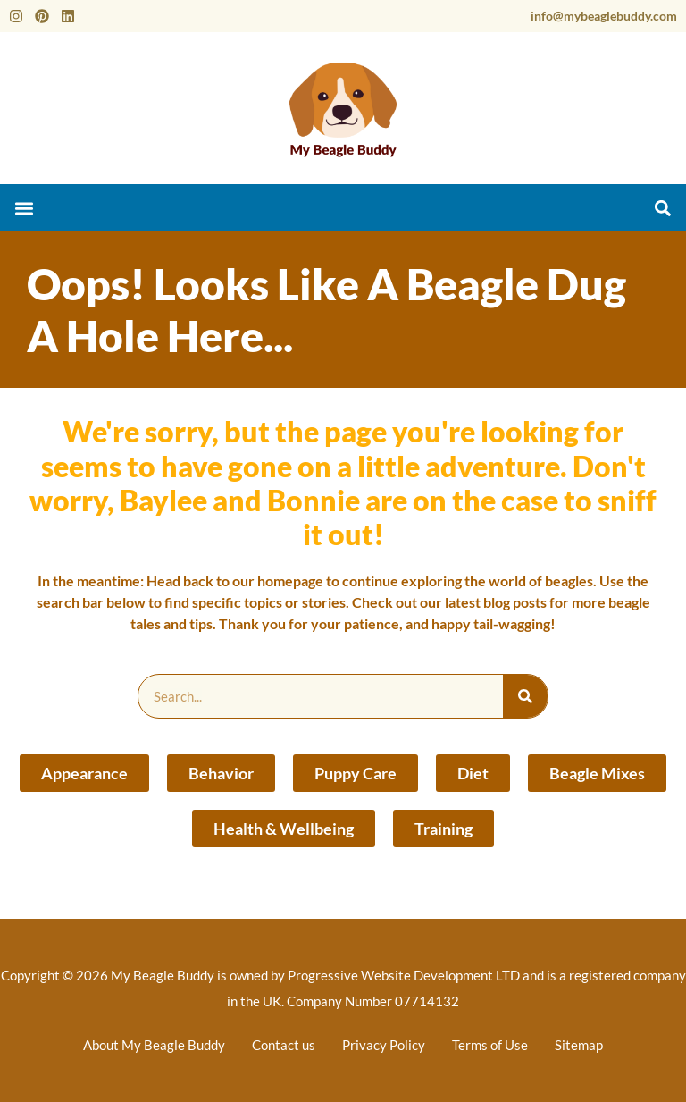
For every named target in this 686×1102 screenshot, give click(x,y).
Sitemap (579, 1045)
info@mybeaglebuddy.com (604, 15)
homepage (290, 580)
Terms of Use (490, 1045)
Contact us (283, 1045)
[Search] (525, 696)
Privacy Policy (383, 1045)
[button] (23, 208)
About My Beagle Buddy (154, 1045)
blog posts (515, 601)
